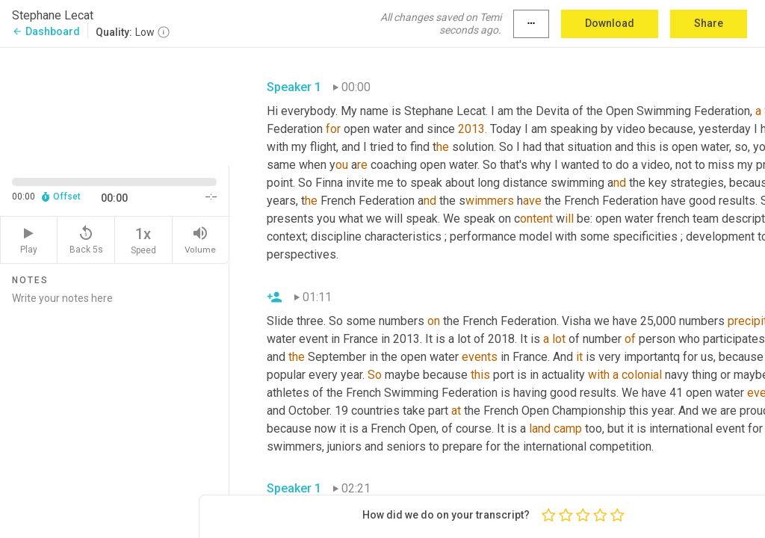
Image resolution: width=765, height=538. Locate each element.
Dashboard (46, 31)
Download (609, 23)
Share (708, 23)
